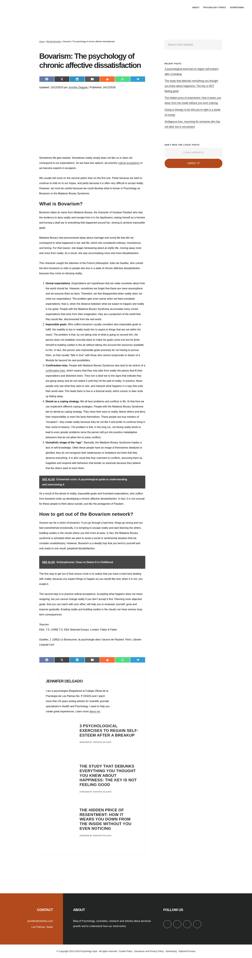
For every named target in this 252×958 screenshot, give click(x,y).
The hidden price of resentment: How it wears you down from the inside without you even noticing (105, 819)
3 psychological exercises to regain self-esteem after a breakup (109, 730)
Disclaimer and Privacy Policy (149, 951)
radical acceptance (129, 163)
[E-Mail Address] (193, 152)
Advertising (171, 951)
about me (94, 711)
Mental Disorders (53, 41)
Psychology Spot (30, 7)
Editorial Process (187, 951)
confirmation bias (55, 370)
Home (41, 41)
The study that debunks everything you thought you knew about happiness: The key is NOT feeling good (108, 775)
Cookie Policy (125, 951)
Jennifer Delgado (78, 87)
